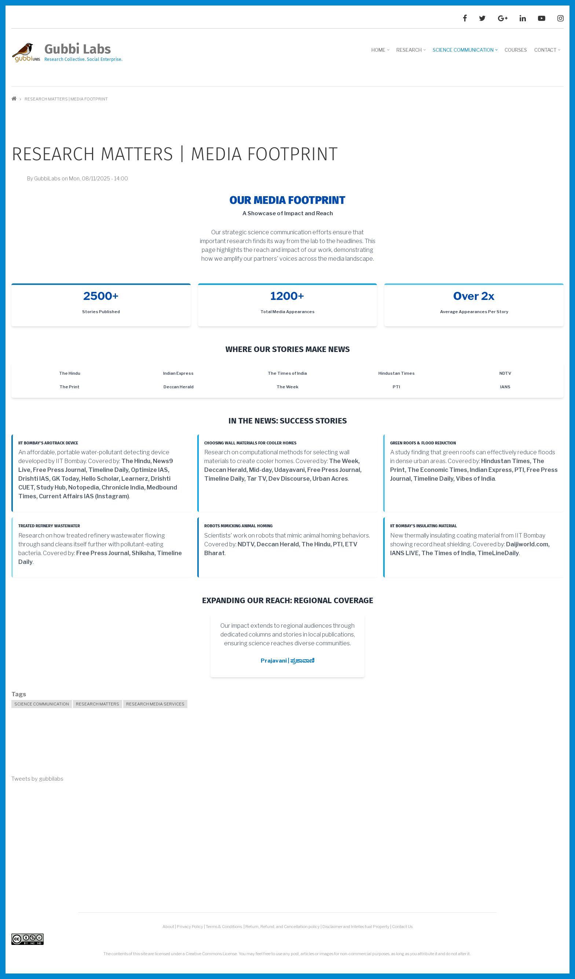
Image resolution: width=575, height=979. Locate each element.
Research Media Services (155, 704)
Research (411, 52)
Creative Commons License (211, 953)
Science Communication (466, 52)
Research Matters (97, 704)
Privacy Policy (190, 926)
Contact (548, 52)
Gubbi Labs (77, 49)
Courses (516, 50)
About (168, 926)
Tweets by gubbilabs (37, 779)
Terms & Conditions (224, 926)
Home (381, 52)
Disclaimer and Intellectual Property (355, 926)
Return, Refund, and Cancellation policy (282, 926)
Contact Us (402, 926)
